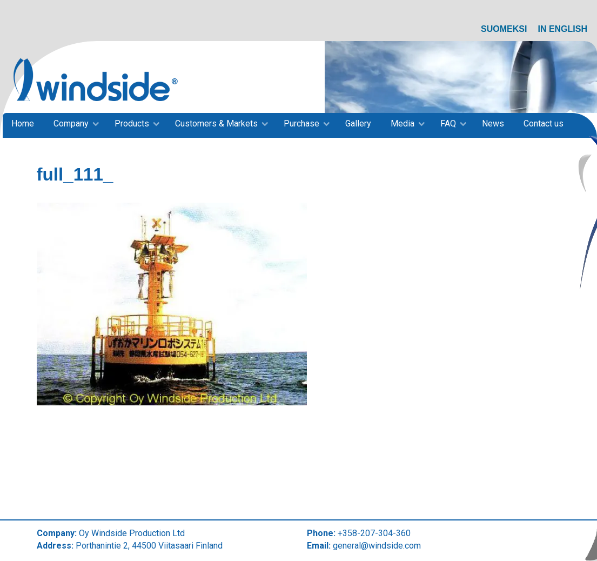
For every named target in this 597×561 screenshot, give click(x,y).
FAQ (448, 123)
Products (132, 123)
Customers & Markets (216, 123)
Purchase (301, 123)
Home (22, 123)
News (493, 123)
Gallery (358, 123)
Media (402, 123)
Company (71, 123)
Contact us (544, 123)
